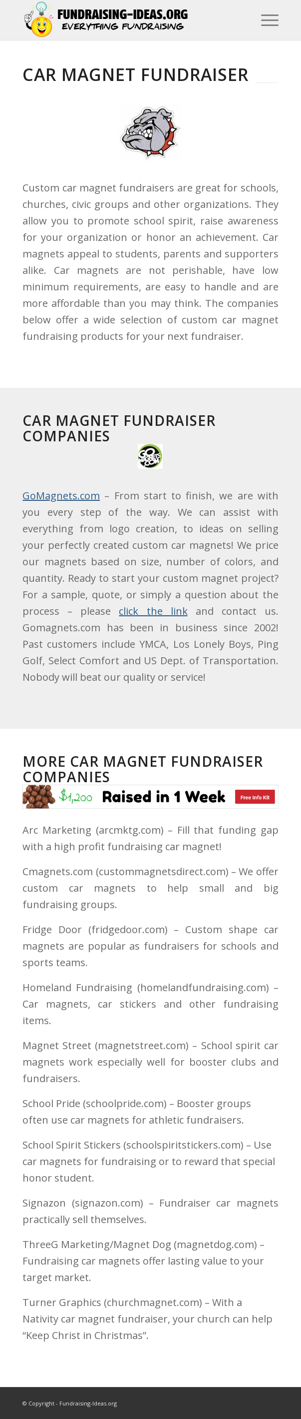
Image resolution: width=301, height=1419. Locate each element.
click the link (153, 611)
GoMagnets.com (61, 495)
